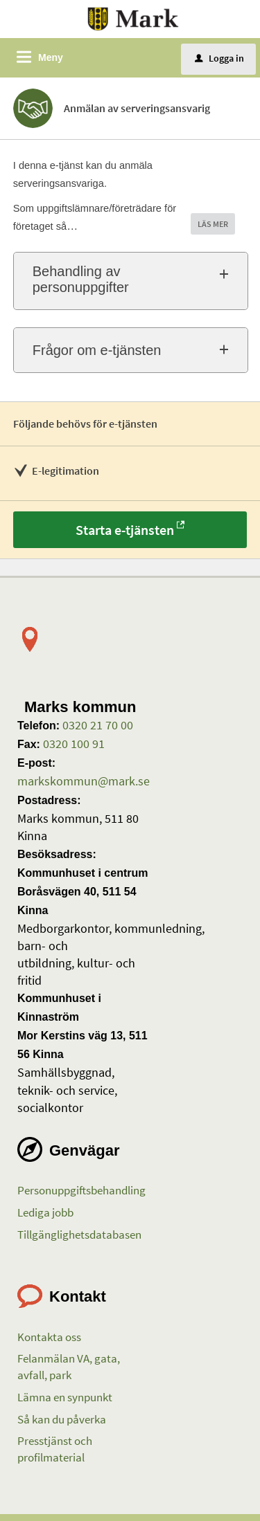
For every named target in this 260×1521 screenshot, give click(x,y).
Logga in (219, 58)
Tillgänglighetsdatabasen (79, 1234)
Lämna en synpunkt (64, 1397)
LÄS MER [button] (213, 224)
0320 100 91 (72, 744)
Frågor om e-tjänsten (97, 350)
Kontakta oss (49, 1337)
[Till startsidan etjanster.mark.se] (133, 18)
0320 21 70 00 (96, 725)
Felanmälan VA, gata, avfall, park (68, 1367)
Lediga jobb (45, 1212)
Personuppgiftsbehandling (81, 1190)
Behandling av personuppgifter (81, 279)
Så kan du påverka (61, 1419)
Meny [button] (50, 57)
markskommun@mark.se (83, 781)
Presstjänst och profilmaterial (54, 1449)
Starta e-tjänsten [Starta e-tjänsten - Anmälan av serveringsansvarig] (125, 529)
